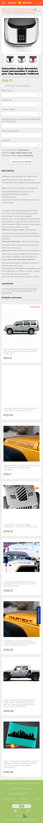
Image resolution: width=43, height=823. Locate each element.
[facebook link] (15, 811)
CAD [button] (27, 806)
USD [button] (15, 806)
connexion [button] (6, 291)
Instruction (23, 799)
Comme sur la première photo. (16, 86)
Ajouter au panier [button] (21, 162)
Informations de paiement (28, 783)
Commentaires (9, 799)
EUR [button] (21, 806)
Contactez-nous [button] (38, 615)
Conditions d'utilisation (17, 794)
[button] (10, 60)
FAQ (33, 794)
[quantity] (21, 145)
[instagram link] (27, 811)
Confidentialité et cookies (21, 788)
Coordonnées (9, 783)
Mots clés (36, 799)
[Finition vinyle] (21, 114)
